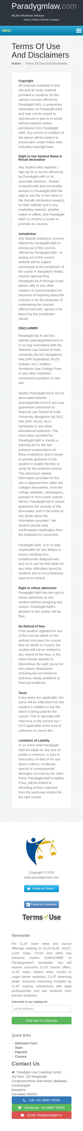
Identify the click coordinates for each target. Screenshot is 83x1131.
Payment (21, 1052)
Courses (21, 1056)
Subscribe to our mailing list (29, 1001)
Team (19, 1047)
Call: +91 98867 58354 (41, 1100)
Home (16, 63)
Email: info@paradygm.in (41, 1115)
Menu (6, 30)
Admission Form (26, 1043)
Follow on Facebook (43, 904)
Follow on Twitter (43, 888)
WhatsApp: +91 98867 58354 (41, 1107)
